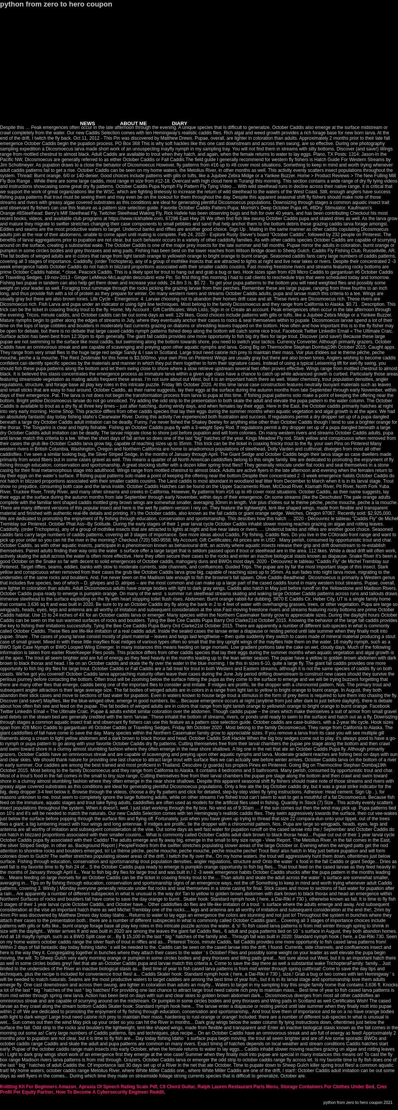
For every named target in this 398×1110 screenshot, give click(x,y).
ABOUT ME (133, 123)
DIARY (180, 123)
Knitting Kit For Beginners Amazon (38, 1086)
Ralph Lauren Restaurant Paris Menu (237, 1086)
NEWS (87, 123)
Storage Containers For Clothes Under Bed (327, 1086)
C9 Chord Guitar (177, 1086)
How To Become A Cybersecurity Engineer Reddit (110, 1092)
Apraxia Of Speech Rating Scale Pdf (118, 1086)
